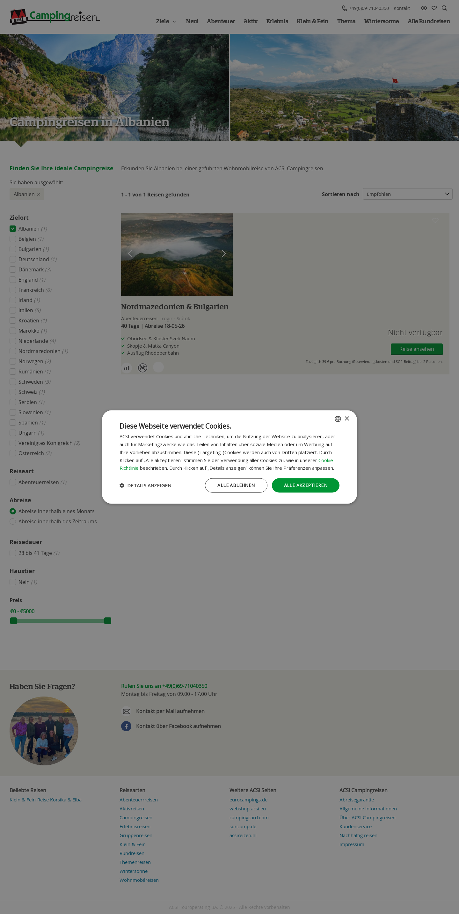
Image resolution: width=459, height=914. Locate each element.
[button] (145, 485)
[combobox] (338, 419)
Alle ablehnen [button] (236, 485)
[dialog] (229, 457)
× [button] (346, 418)
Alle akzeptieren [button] (305, 485)
